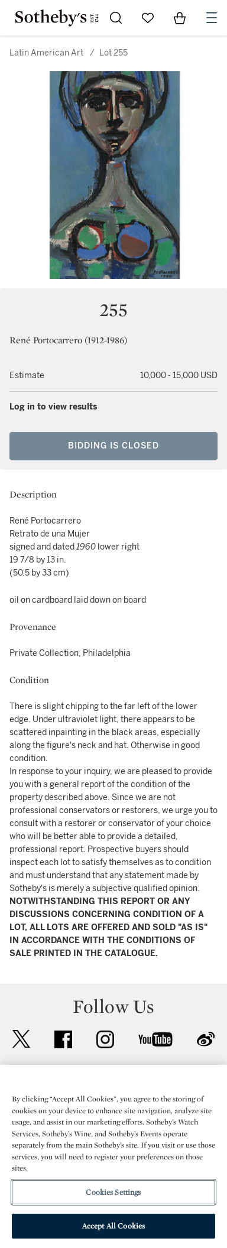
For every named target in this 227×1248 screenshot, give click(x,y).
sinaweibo (206, 1039)
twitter (21, 1039)
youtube (155, 1039)
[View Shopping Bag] (180, 18)
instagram (105, 1039)
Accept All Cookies (113, 1226)
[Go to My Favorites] (148, 18)
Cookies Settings (113, 1192)
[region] (113, 1156)
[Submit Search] (116, 18)
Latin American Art (46, 53)
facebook (63, 1039)
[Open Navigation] (212, 18)
